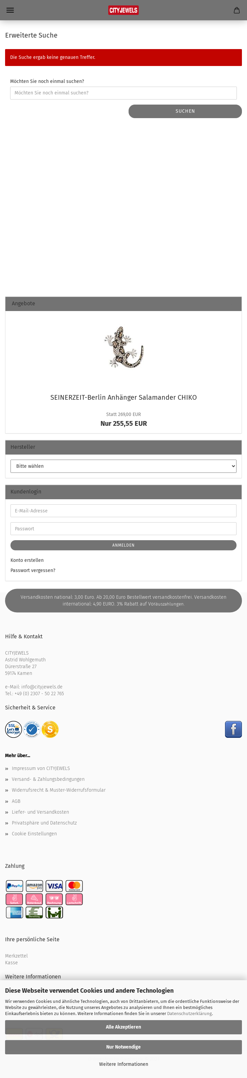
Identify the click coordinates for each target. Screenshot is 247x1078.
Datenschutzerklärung (189, 1013)
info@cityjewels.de (42, 687)
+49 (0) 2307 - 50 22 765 (39, 694)
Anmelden (123, 545)
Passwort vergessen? (32, 570)
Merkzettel (16, 956)
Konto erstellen (27, 560)
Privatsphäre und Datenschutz (44, 823)
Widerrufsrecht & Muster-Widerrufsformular (59, 790)
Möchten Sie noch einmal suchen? (47, 81)
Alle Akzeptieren (123, 1027)
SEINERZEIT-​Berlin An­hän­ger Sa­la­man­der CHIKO (123, 397)
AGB (16, 801)
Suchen (185, 111)
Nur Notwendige (123, 1047)
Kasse (11, 963)
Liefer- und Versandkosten (40, 812)
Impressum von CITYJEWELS (41, 768)
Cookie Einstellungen (34, 834)
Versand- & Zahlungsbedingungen (48, 779)
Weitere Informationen (123, 1064)
